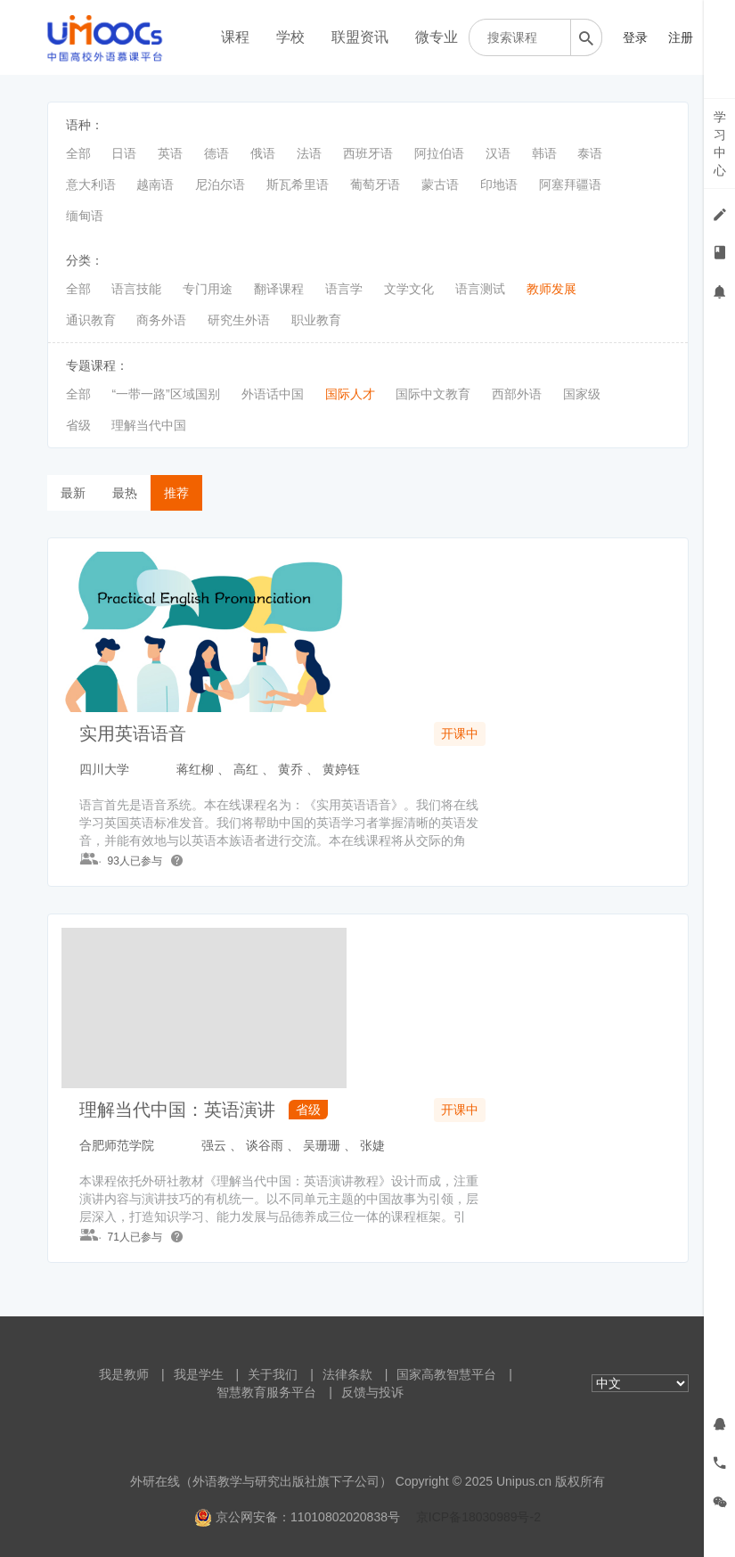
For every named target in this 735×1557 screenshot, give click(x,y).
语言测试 (480, 289)
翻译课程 (279, 289)
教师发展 (551, 289)
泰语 (589, 153)
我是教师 (124, 1374)
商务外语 (161, 320)
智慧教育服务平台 (266, 1392)
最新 (73, 493)
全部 (78, 153)
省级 (78, 425)
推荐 (176, 493)
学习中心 (720, 143)
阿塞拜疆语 (570, 184)
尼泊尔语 (220, 184)
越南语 (155, 184)
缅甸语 (84, 216)
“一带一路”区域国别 (165, 394)
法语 (309, 153)
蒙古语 (440, 184)
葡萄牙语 (375, 184)
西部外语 (517, 394)
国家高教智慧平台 (446, 1374)
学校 (290, 37)
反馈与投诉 (372, 1392)
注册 (680, 37)
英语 (170, 153)
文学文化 (409, 289)
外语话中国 (272, 394)
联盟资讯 (359, 37)
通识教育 (91, 320)
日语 (123, 153)
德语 (216, 153)
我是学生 (199, 1374)
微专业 (436, 37)
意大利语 (91, 184)
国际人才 (350, 394)
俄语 (262, 153)
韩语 (544, 153)
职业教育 (316, 320)
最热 (124, 493)
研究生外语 (239, 320)
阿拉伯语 (439, 153)
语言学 (344, 289)
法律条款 (347, 1374)
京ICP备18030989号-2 (478, 1517)
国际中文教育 (433, 394)
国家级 (581, 394)
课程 (235, 37)
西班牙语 (368, 153)
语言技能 (136, 289)
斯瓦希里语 (297, 184)
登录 (635, 37)
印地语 (499, 184)
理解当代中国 (148, 425)
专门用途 (208, 289)
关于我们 (273, 1374)
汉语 (498, 153)
